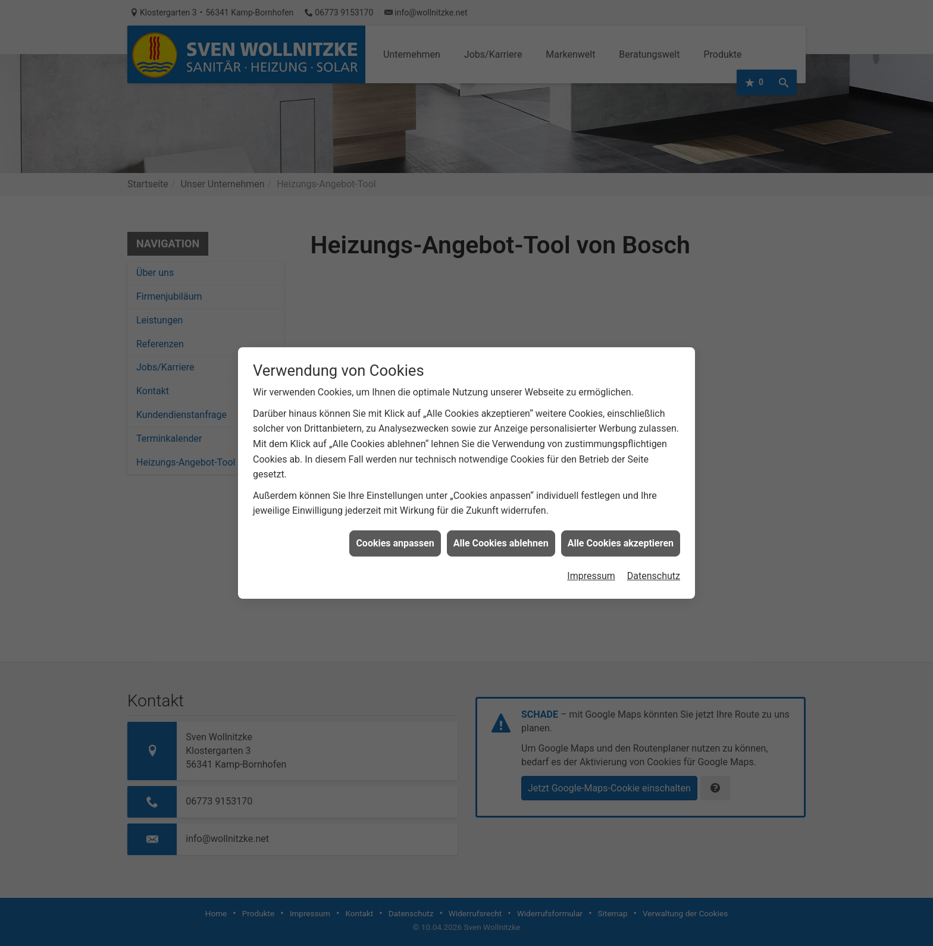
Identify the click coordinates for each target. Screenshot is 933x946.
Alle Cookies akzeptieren (621, 533)
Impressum (591, 565)
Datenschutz (653, 565)
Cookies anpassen (395, 533)
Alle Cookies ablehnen (501, 533)
